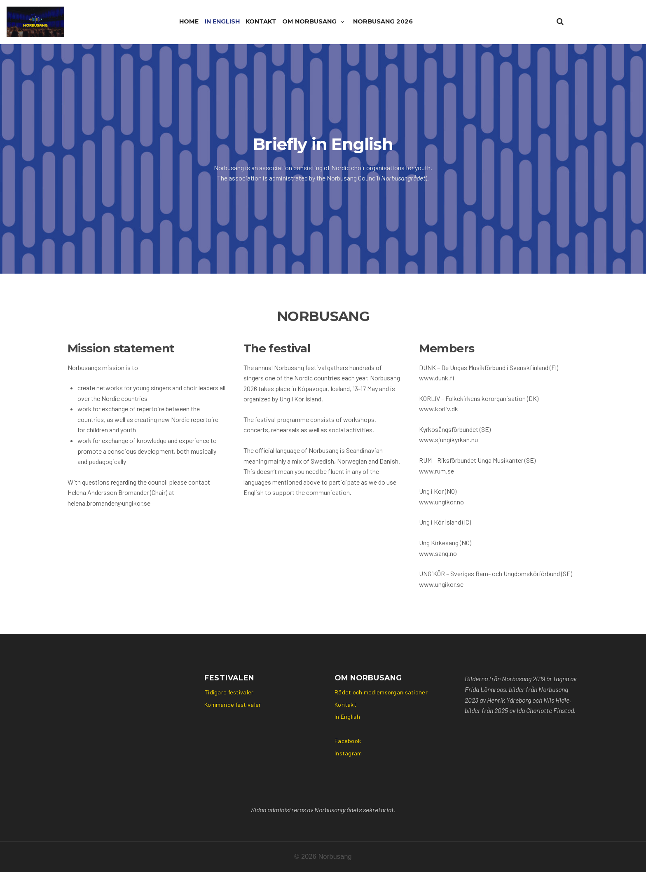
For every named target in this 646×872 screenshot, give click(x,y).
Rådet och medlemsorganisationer (381, 692)
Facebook (348, 740)
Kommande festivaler (232, 704)
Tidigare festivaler (228, 692)
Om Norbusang (309, 21)
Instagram (348, 753)
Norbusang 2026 (383, 21)
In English (222, 21)
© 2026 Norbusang (323, 856)
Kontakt (261, 21)
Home (189, 21)
